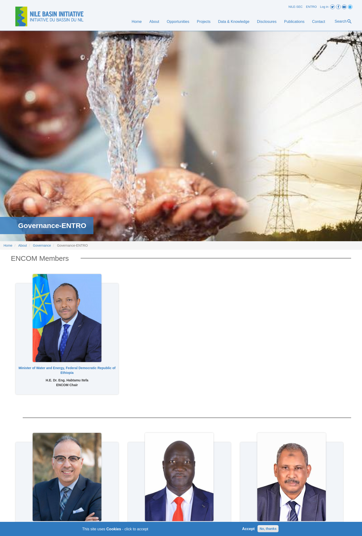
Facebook (338, 6)
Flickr (350, 6)
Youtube (344, 6)
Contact (318, 22)
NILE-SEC (295, 6)
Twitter (332, 6)
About (154, 22)
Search (343, 21)
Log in (324, 6)
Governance (42, 245)
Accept (248, 530)
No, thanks (268, 530)
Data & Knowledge (233, 22)
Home (137, 22)
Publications (294, 22)
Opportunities (178, 22)
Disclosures (267, 22)
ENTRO (311, 6)
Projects (203, 22)
